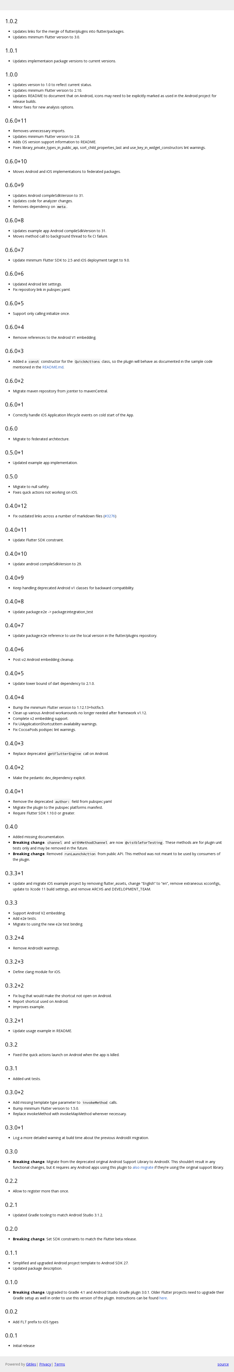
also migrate (143, 1167)
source (223, 1364)
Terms (59, 1364)
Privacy (45, 1364)
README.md (52, 367)
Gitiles (31, 1364)
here (163, 1297)
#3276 (109, 516)
